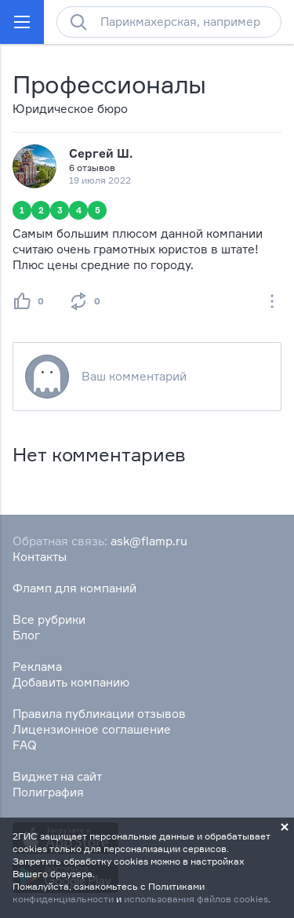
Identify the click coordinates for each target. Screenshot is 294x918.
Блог (26, 635)
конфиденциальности (63, 899)
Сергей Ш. (100, 153)
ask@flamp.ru (149, 541)
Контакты (40, 556)
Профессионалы (109, 84)
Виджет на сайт (57, 776)
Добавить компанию (71, 682)
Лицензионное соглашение (92, 729)
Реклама (37, 666)
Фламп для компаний (74, 588)
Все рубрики (49, 619)
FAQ (25, 745)
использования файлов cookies (196, 899)
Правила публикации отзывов (99, 713)
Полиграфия (48, 792)
